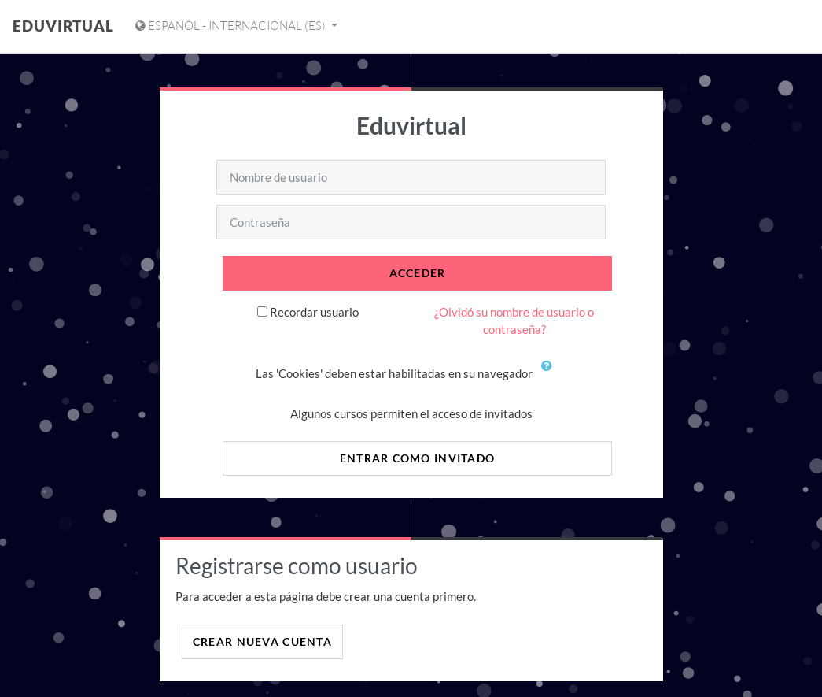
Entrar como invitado (418, 458)
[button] (550, 375)
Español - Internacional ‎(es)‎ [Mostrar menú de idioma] (231, 25)
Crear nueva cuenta (262, 641)
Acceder (417, 273)
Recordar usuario (314, 312)
